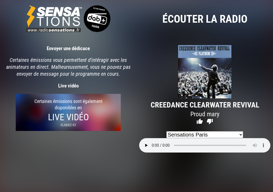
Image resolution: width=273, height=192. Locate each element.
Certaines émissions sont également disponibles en (68, 112)
